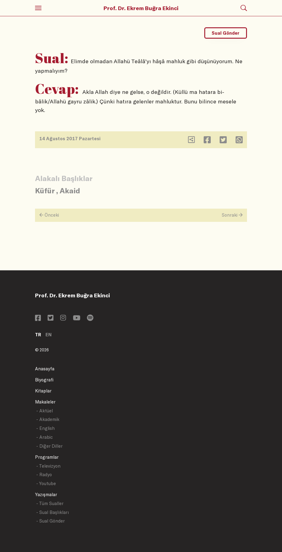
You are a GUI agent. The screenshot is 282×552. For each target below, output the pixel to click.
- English (45, 428)
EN (48, 334)
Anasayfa (44, 368)
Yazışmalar (46, 494)
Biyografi (44, 379)
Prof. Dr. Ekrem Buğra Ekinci (141, 8)
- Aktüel (44, 410)
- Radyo (44, 474)
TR (38, 334)
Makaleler (45, 401)
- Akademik (47, 419)
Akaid (70, 190)
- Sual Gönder (50, 520)
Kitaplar (43, 390)
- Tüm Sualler (50, 503)
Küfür (44, 190)
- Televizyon (48, 466)
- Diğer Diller (49, 446)
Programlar (47, 457)
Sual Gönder (225, 33)
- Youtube (46, 483)
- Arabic (44, 437)
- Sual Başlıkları (52, 512)
